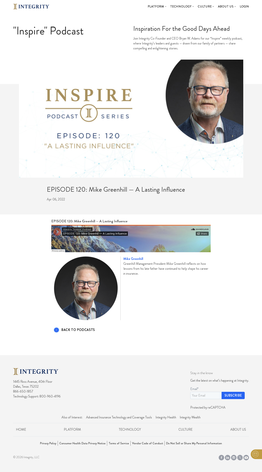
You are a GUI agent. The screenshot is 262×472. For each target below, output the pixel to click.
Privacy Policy (48, 443)
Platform (156, 6)
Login (244, 6)
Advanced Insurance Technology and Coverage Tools (119, 417)
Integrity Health (166, 417)
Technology (181, 6)
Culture (205, 6)
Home (21, 429)
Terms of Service (119, 443)
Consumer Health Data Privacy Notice (82, 443)
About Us (226, 6)
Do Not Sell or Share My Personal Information (194, 443)
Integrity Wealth (190, 417)
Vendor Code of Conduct (147, 443)
